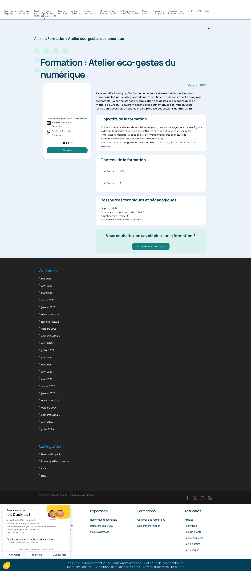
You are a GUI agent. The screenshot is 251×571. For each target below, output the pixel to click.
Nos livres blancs (194, 538)
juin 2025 (46, 357)
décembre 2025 (50, 314)
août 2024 (47, 422)
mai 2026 (46, 278)
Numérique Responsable (108, 12)
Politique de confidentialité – (165, 563)
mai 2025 (46, 364)
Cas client (145, 12)
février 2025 (48, 386)
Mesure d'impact (158, 12)
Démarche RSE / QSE (101, 525)
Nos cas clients (38, 13)
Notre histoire (75, 12)
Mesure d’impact (25, 12)
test (208, 11)
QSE (199, 11)
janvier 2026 (48, 307)
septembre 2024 (50, 415)
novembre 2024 (50, 400)
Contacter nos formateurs (150, 246)
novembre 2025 (50, 321)
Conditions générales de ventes (118, 567)
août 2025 (47, 343)
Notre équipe (62, 12)
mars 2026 (47, 293)
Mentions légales (10, 12)
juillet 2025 (47, 350)
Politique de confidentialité (129, 12)
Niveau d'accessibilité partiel (163, 567)
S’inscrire (66, 153)
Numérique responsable (103, 519)
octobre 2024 (49, 407)
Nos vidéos (50, 12)
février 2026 (48, 300)
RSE (190, 11)
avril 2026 (46, 286)
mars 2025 (47, 379)
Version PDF (196, 85)
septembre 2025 (50, 336)
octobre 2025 (49, 328)
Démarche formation (148, 525)
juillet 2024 (47, 429)
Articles (189, 519)
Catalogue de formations (151, 519)
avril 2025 (46, 371)
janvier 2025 (48, 393)
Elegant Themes (58, 494)
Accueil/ (41, 38)
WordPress (88, 494)
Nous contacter (90, 12)
